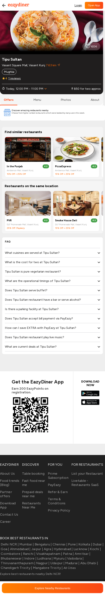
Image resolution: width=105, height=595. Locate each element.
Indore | (30, 558)
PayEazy (54, 485)
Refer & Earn (58, 492)
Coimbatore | (11, 554)
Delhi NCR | (9, 544)
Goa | (4, 549)
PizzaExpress (63, 166)
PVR (9, 220)
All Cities (69, 568)
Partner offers (6, 494)
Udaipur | (57, 563)
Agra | (48, 549)
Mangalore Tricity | (47, 568)
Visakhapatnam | (48, 554)
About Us (7, 473)
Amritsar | (82, 554)
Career (5, 522)
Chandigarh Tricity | (16, 568)
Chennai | (59, 544)
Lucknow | (81, 549)
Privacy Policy (59, 510)
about (95, 100)
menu (37, 100)
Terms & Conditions (57, 501)
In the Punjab (15, 166)
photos (66, 100)
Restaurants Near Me (31, 505)
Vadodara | (75, 558)
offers (9, 100)
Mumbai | (26, 544)
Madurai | (72, 563)
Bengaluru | (43, 544)
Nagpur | (42, 563)
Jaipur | (37, 549)
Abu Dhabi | (89, 563)
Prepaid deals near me (32, 494)
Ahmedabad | (20, 549)
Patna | (68, 554)
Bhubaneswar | (12, 558)
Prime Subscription (58, 475)
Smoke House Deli (66, 220)
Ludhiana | (44, 558)
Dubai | (97, 544)
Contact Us (9, 514)
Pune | (72, 544)
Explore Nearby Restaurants (52, 588)
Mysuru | (59, 558)
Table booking (33, 473)
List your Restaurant (87, 473)
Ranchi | (28, 554)
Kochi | (95, 549)
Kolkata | (85, 544)
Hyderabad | (63, 549)
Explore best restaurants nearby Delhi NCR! (30, 574)
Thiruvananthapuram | (17, 563)
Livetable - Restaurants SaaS (85, 483)
